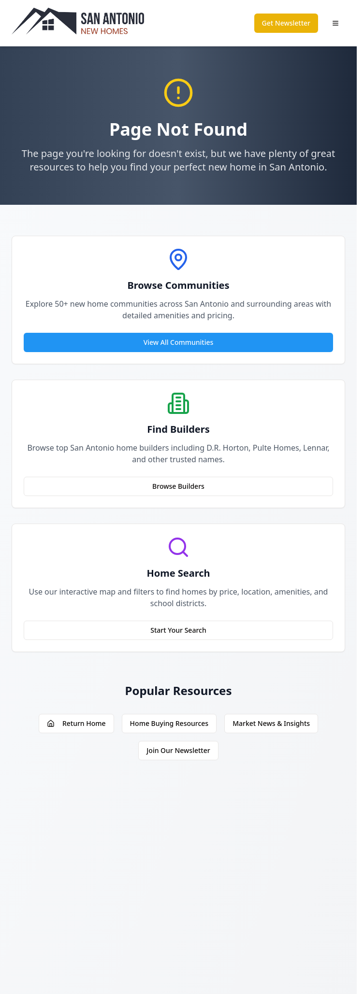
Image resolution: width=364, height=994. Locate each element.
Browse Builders (178, 486)
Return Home (76, 723)
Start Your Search (178, 630)
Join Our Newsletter (178, 750)
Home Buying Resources (169, 723)
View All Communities (179, 342)
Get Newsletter (286, 23)
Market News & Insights (271, 723)
